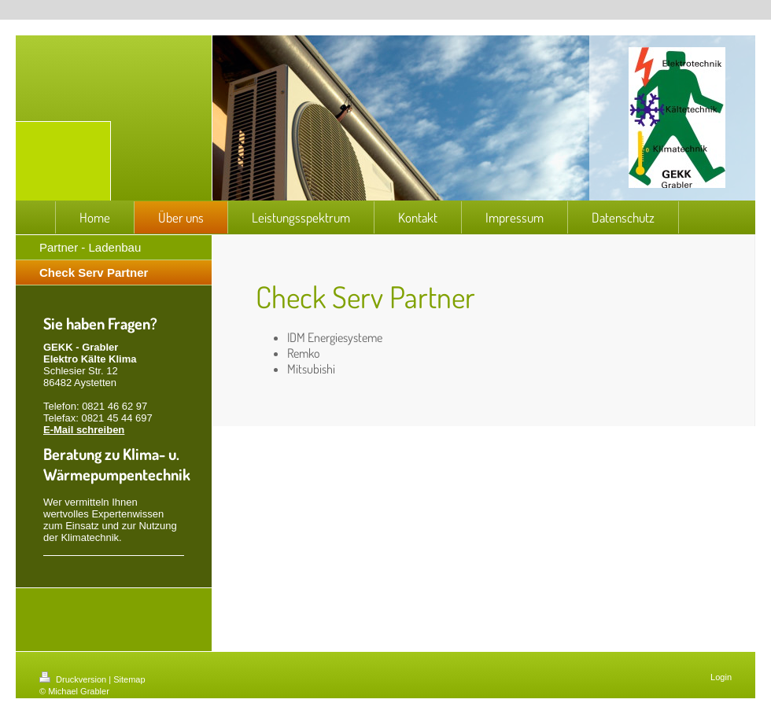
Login (721, 677)
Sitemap (129, 679)
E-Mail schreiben (83, 430)
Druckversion (74, 679)
